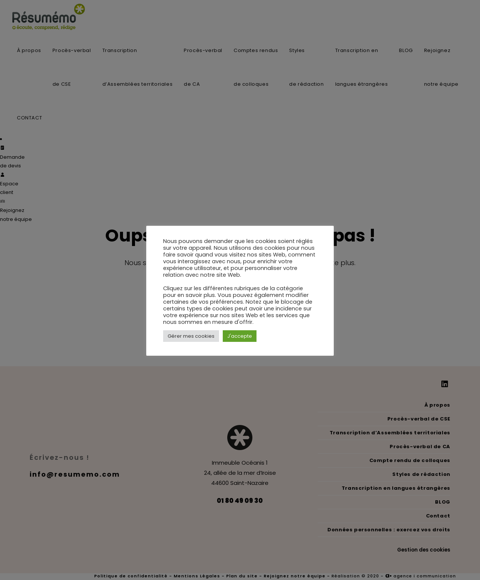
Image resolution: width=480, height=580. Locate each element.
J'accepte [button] (239, 336)
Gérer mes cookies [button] (191, 336)
